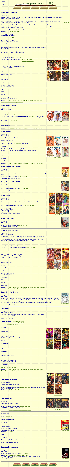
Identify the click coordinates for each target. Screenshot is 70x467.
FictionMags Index (11, 115)
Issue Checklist (66, 21)
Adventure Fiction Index (18, 321)
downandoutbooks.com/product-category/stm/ (17, 455)
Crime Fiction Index (17, 57)
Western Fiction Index (18, 246)
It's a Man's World (13, 431)
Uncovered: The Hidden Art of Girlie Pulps (33, 128)
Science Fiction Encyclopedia (8, 367)
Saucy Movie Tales (10, 37)
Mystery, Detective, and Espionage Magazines (12, 102)
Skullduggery (9, 416)
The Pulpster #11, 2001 (14, 389)
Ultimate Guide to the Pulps (36, 100)
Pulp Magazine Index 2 (28, 61)
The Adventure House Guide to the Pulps (19, 100)
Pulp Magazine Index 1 (18, 323)
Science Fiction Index (14, 31)
